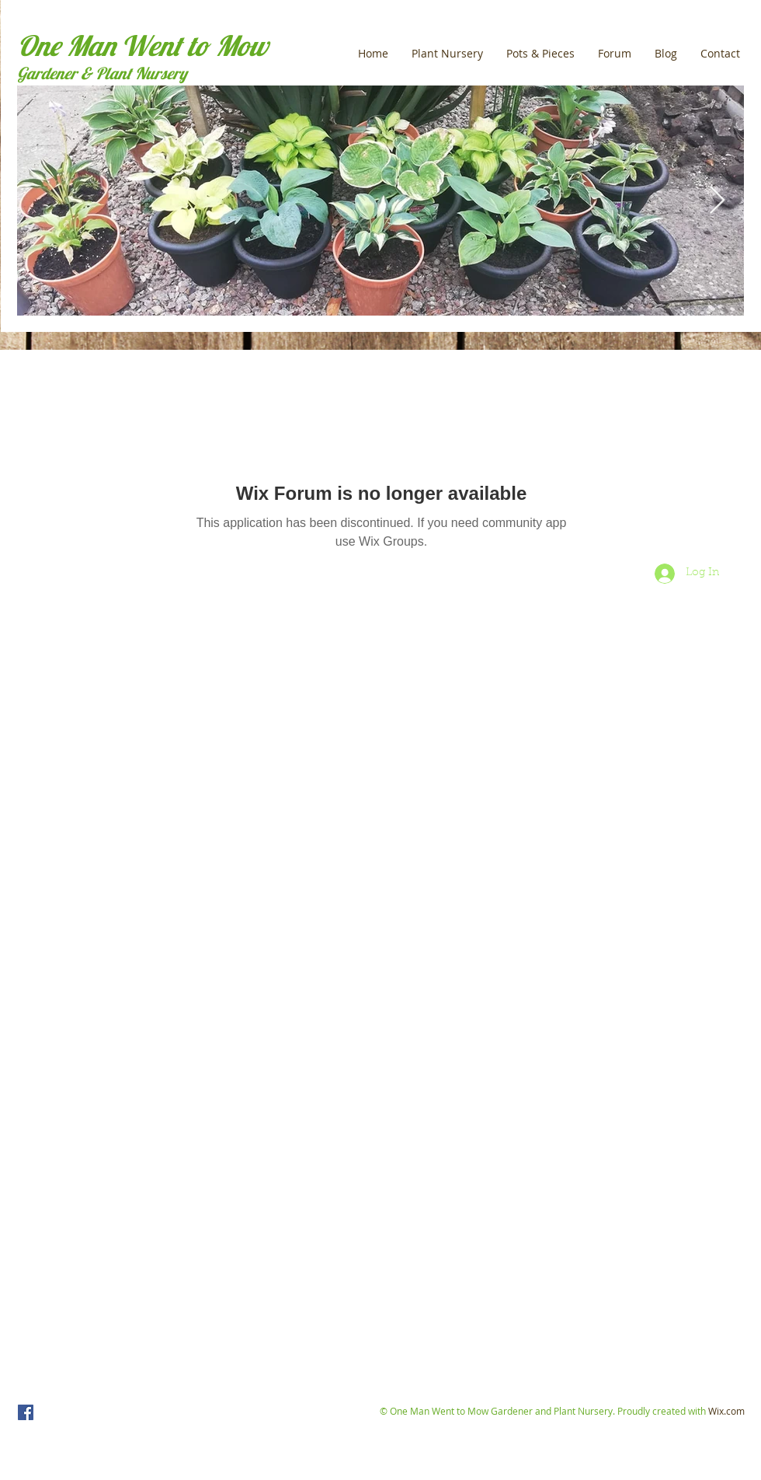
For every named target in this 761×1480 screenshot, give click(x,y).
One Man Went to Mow (142, 45)
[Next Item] (717, 201)
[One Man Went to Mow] (25, 1412)
